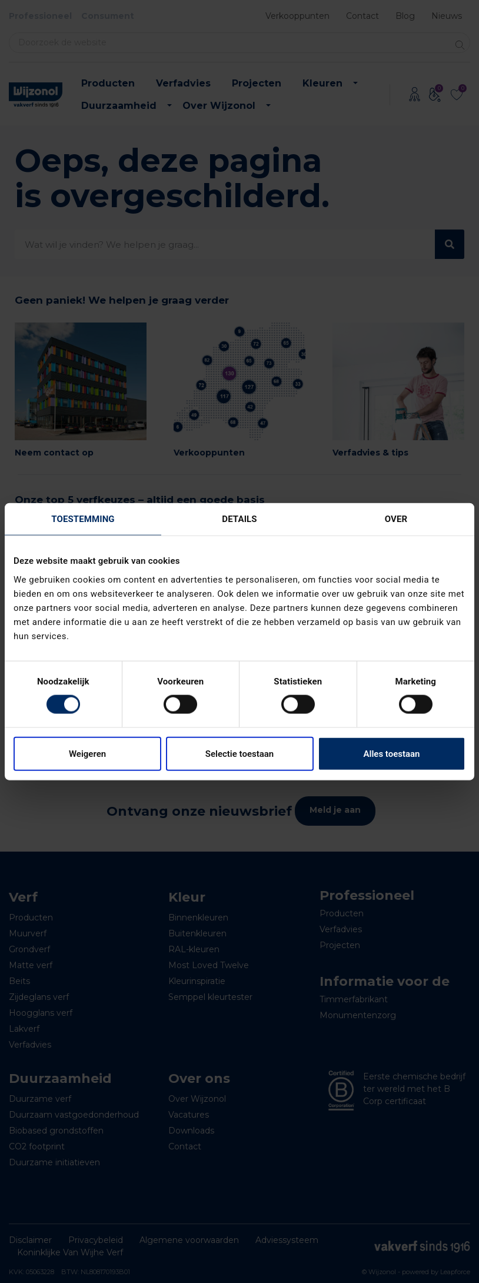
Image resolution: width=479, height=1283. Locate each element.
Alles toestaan (392, 753)
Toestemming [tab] (82, 519)
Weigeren (87, 753)
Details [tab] (239, 519)
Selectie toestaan (239, 753)
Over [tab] (396, 519)
